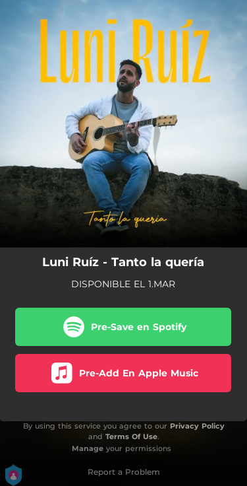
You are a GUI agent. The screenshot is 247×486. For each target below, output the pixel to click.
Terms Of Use (131, 436)
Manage (87, 448)
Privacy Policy (197, 426)
